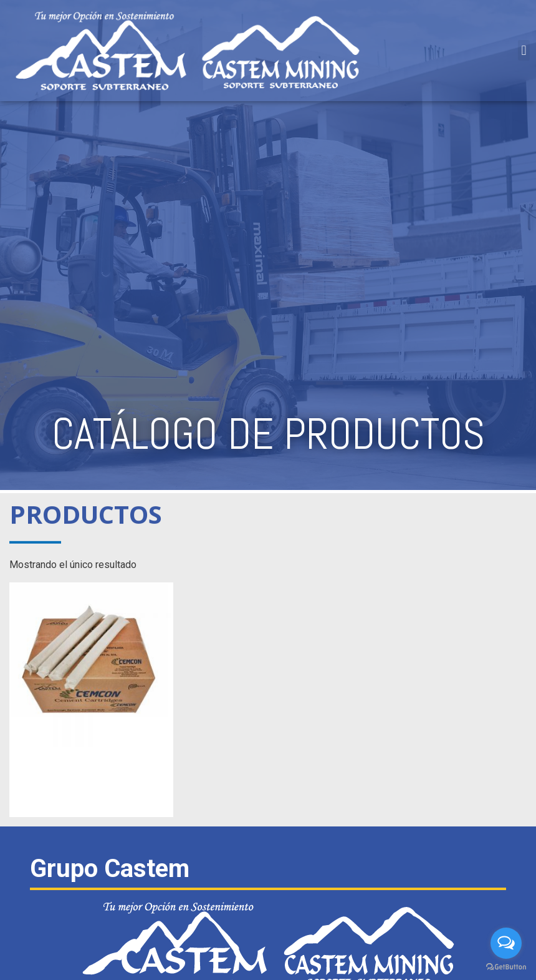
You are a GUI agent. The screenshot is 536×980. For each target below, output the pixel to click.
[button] (524, 50)
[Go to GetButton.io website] (506, 967)
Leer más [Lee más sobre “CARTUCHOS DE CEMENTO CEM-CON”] (91, 797)
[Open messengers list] (506, 943)
